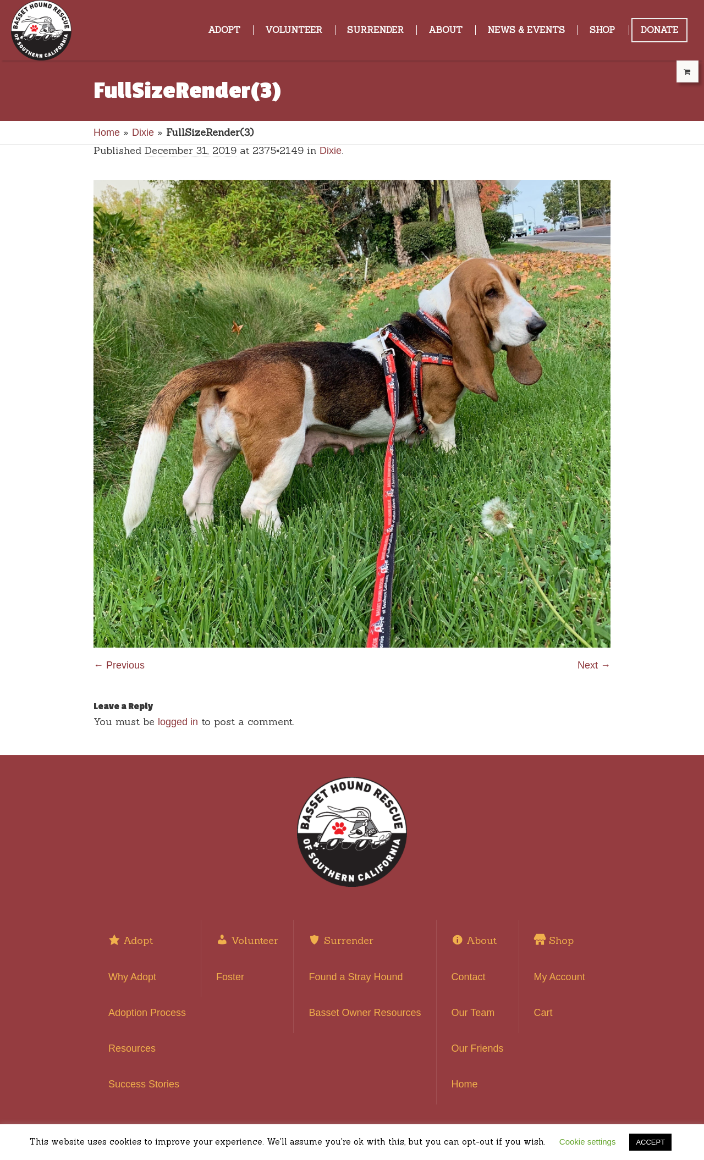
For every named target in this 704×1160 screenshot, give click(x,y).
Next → (594, 665)
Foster (230, 976)
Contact (469, 976)
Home (107, 132)
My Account (559, 976)
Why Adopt (132, 976)
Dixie (143, 132)
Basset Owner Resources (365, 1012)
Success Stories (143, 1084)
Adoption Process (147, 1012)
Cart (543, 1012)
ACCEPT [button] (650, 1142)
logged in (178, 721)
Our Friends (478, 1048)
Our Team (473, 1012)
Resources (132, 1048)
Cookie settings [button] (587, 1141)
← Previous (119, 665)
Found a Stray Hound (356, 976)
